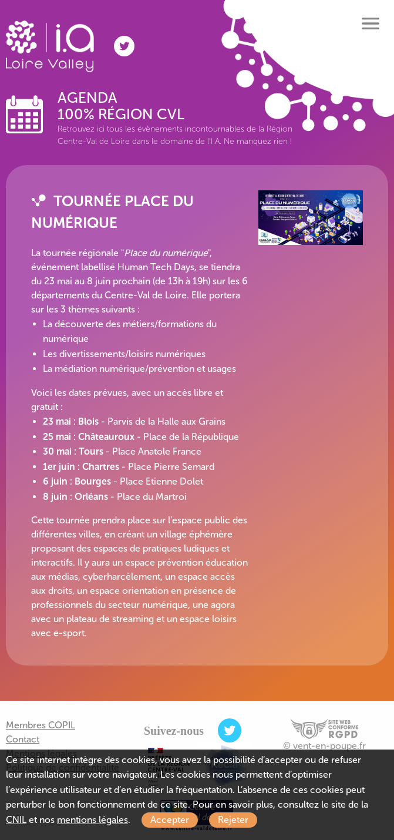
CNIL (16, 819)
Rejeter (233, 819)
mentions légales (92, 819)
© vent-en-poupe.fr (324, 745)
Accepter (169, 819)
